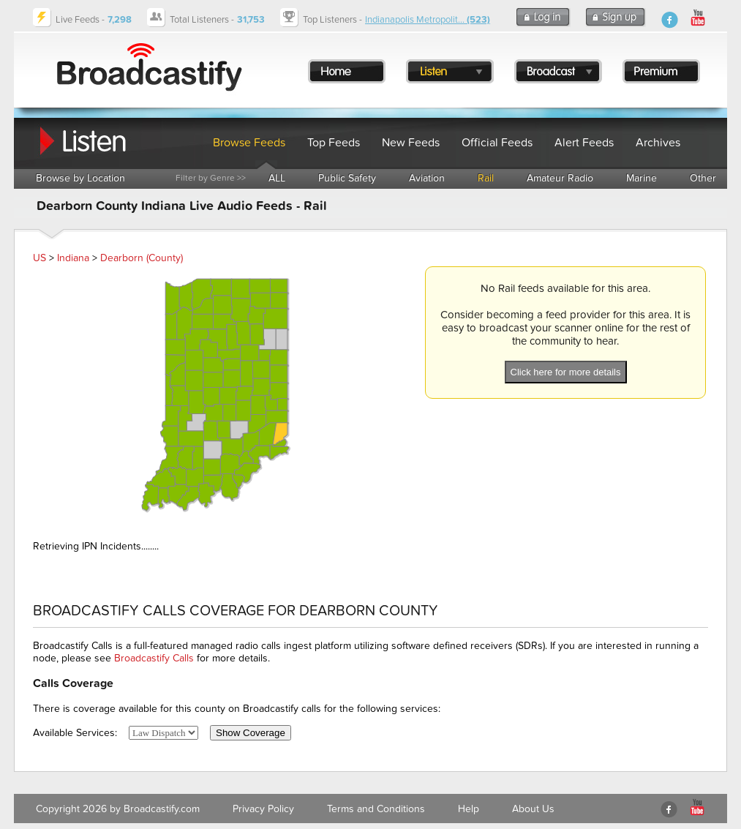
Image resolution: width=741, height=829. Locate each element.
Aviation (427, 178)
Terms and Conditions (376, 809)
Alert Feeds (584, 142)
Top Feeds (333, 142)
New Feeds (411, 142)
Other (703, 178)
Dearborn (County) (141, 258)
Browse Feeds (249, 142)
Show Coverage (250, 732)
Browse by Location (80, 178)
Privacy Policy (263, 809)
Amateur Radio (560, 178)
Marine (641, 178)
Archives (658, 142)
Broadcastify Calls (154, 658)
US (39, 258)
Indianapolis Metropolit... (427, 20)
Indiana (73, 258)
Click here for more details (566, 372)
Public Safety (347, 178)
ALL (276, 178)
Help (468, 809)
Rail (486, 178)
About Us (533, 809)
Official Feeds (497, 142)
